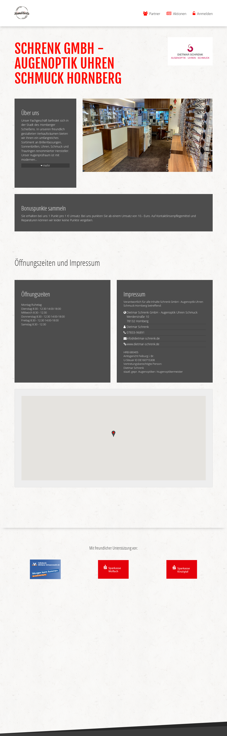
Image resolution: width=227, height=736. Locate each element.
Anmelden (203, 13)
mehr (46, 165)
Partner (151, 13)
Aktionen (176, 13)
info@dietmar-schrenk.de (143, 338)
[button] (113, 434)
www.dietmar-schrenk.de (143, 344)
